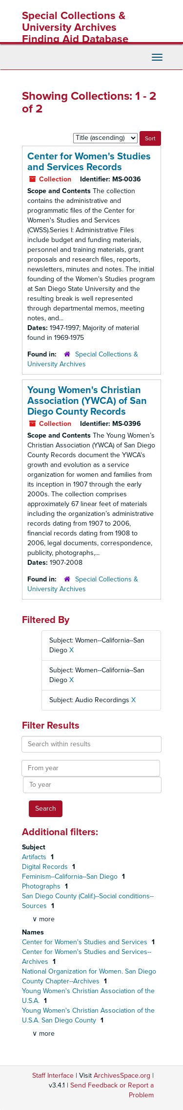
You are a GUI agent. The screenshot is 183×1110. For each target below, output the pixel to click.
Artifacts (35, 857)
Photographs (42, 886)
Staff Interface (53, 1075)
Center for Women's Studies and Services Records (89, 162)
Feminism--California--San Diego (71, 876)
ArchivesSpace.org (122, 1075)
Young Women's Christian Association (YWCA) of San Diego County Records (87, 401)
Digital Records (46, 867)
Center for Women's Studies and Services (85, 942)
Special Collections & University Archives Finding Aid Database (75, 27)
